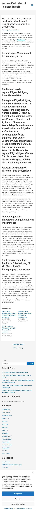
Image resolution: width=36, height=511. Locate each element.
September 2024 (7, 415)
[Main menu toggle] (32, 5)
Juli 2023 (4, 451)
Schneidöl (5, 467)
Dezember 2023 (6, 436)
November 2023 (6, 439)
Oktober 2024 (6, 412)
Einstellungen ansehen (18, 504)
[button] (33, 472)
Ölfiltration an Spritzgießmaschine (12, 464)
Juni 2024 (5, 424)
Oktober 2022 (6, 453)
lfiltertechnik (21, 40)
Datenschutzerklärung (19, 508)
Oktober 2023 (6, 442)
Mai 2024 (4, 427)
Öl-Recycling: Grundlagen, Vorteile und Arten (15, 372)
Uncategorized (7, 30)
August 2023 (5, 448)
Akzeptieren (18, 494)
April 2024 (5, 430)
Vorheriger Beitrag (18, 344)
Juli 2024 (4, 421)
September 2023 (7, 445)
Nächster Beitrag (18, 348)
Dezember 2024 (6, 409)
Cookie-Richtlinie (8, 508)
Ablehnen (18, 499)
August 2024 (5, 418)
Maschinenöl (6, 462)
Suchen (4, 360)
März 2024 (5, 433)
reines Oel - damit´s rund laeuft (14, 5)
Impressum (29, 508)
